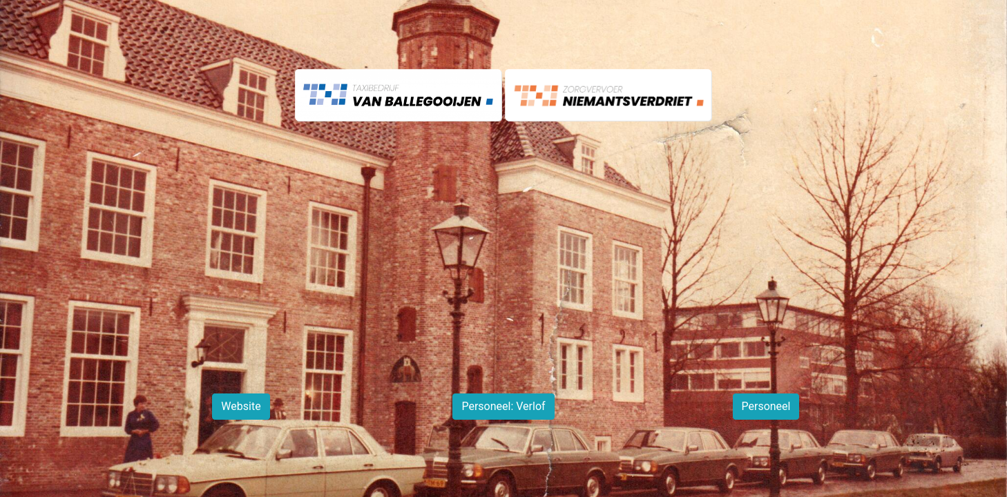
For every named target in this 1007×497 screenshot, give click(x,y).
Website (240, 406)
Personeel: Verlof (503, 406)
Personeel (766, 406)
